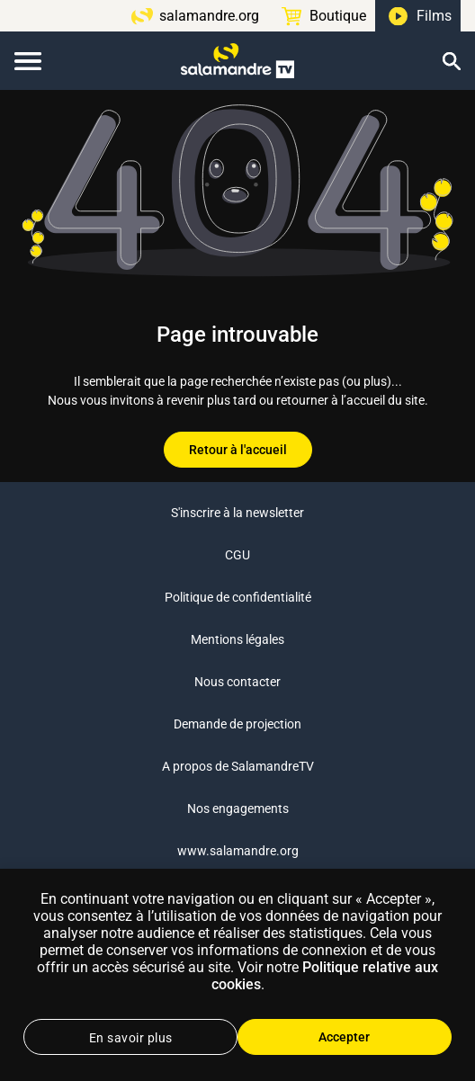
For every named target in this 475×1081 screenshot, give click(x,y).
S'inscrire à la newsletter (237, 512)
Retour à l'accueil (238, 449)
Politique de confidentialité (238, 597)
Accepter (344, 1037)
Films (434, 15)
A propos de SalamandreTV (238, 766)
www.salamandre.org (238, 851)
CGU (237, 555)
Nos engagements (238, 808)
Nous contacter (237, 682)
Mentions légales (237, 639)
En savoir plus (131, 1038)
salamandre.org (209, 15)
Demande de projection (237, 724)
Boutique (337, 15)
